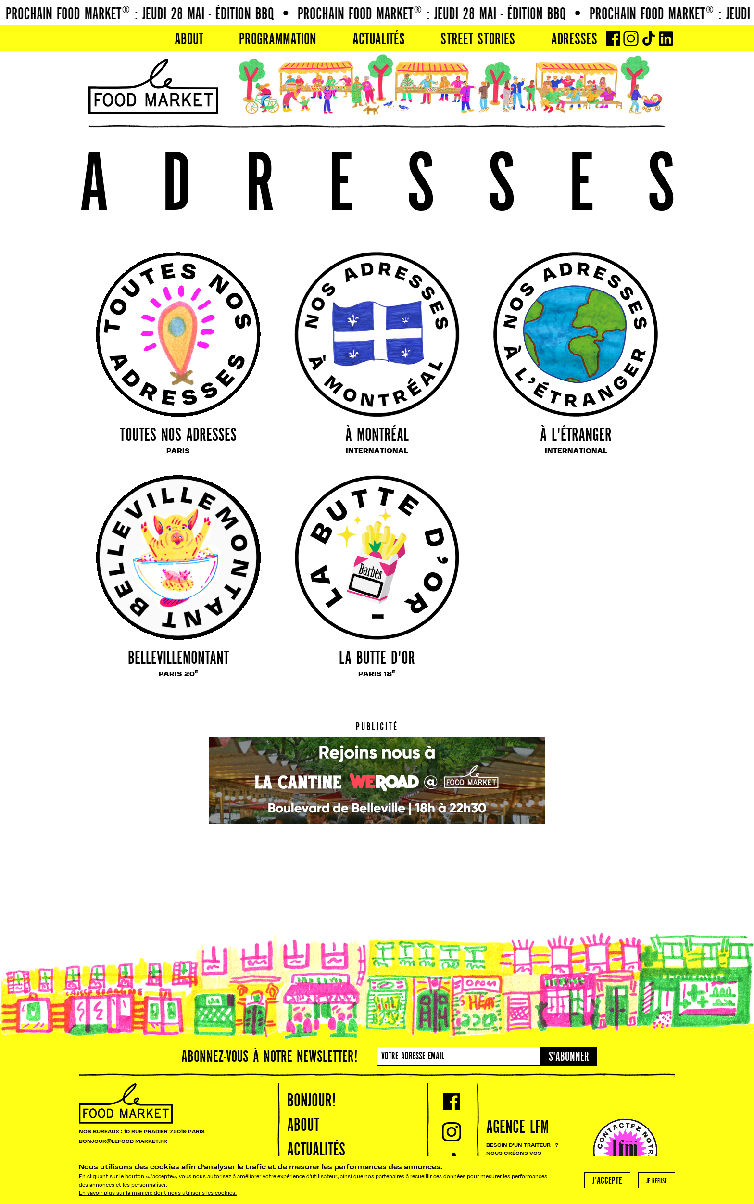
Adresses (574, 40)
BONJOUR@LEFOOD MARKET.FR (123, 1141)
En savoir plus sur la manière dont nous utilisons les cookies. (158, 1193)
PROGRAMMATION (277, 40)
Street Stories (477, 40)
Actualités (378, 40)
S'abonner (569, 1057)
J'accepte (607, 1181)
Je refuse (656, 1181)
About (189, 40)
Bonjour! (311, 1101)
